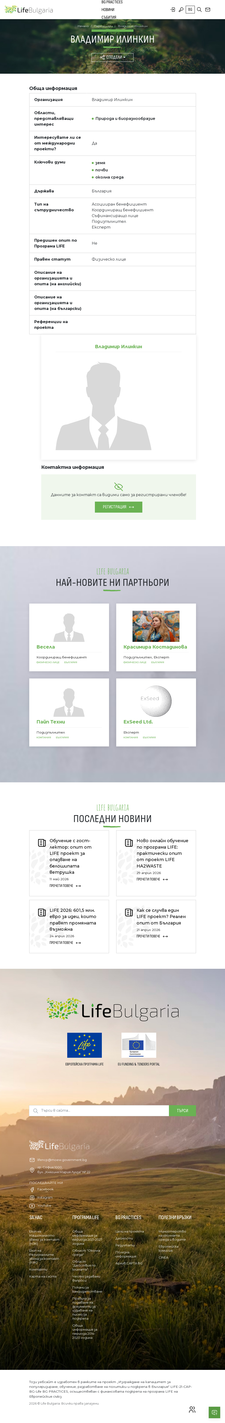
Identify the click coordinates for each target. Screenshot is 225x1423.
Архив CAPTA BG (129, 1263)
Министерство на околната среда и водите (172, 1235)
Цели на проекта (129, 1231)
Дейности (124, 1238)
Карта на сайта (43, 1276)
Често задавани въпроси (86, 1278)
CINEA (163, 1257)
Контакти (38, 1269)
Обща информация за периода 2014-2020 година (84, 1331)
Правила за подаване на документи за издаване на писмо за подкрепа (84, 1308)
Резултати (125, 1245)
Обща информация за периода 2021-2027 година (87, 1237)
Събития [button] (109, 17)
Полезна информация (125, 1254)
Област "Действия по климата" (84, 1266)
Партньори (111, 32)
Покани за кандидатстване (87, 1289)
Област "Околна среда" (86, 1252)
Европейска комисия (169, 1248)
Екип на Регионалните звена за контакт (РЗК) (44, 1257)
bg (190, 9)
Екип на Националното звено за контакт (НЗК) (44, 1237)
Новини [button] (108, 9)
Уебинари (109, 25)
